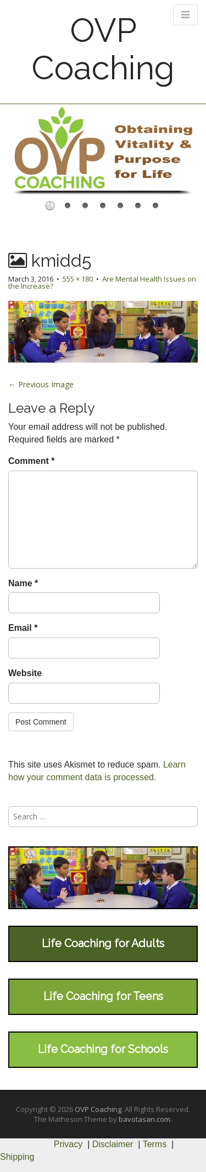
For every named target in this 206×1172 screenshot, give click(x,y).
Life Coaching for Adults (103, 943)
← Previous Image (41, 384)
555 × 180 (78, 279)
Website (25, 673)
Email (22, 628)
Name (23, 583)
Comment (31, 461)
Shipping (17, 1157)
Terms (155, 1144)
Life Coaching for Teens (103, 996)
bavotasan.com (144, 1119)
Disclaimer (112, 1144)
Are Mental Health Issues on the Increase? (102, 282)
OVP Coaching (103, 49)
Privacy (68, 1144)
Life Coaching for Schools (103, 1049)
